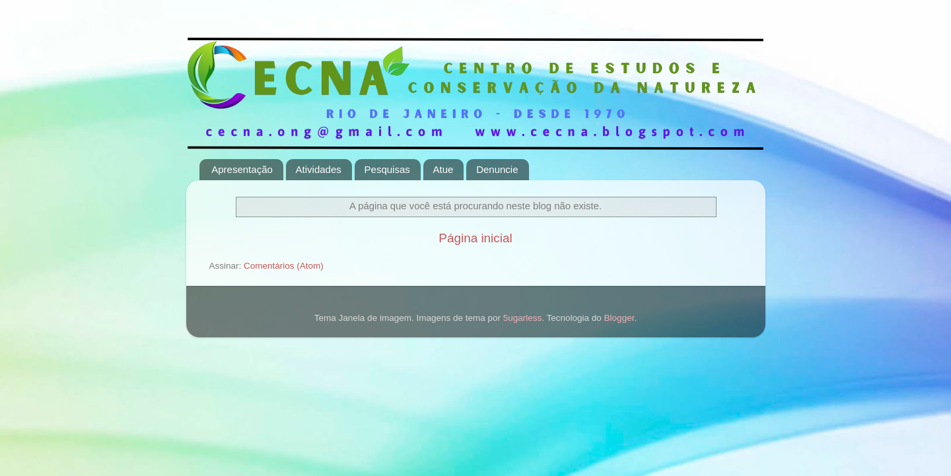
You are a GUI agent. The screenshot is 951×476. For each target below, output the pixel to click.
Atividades (318, 169)
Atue (443, 169)
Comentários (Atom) (284, 266)
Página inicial (475, 238)
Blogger (619, 318)
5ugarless (522, 318)
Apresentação (242, 169)
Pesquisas (387, 169)
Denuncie (497, 169)
